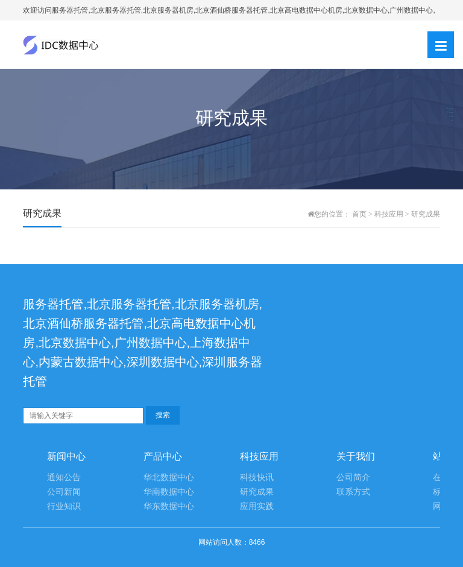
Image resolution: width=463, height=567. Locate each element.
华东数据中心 (168, 506)
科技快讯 (257, 477)
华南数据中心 (168, 491)
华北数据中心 (168, 477)
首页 (359, 214)
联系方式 (353, 491)
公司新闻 (64, 491)
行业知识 (64, 506)
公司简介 (353, 477)
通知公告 (64, 477)
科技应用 (388, 214)
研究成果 (425, 214)
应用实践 (257, 506)
